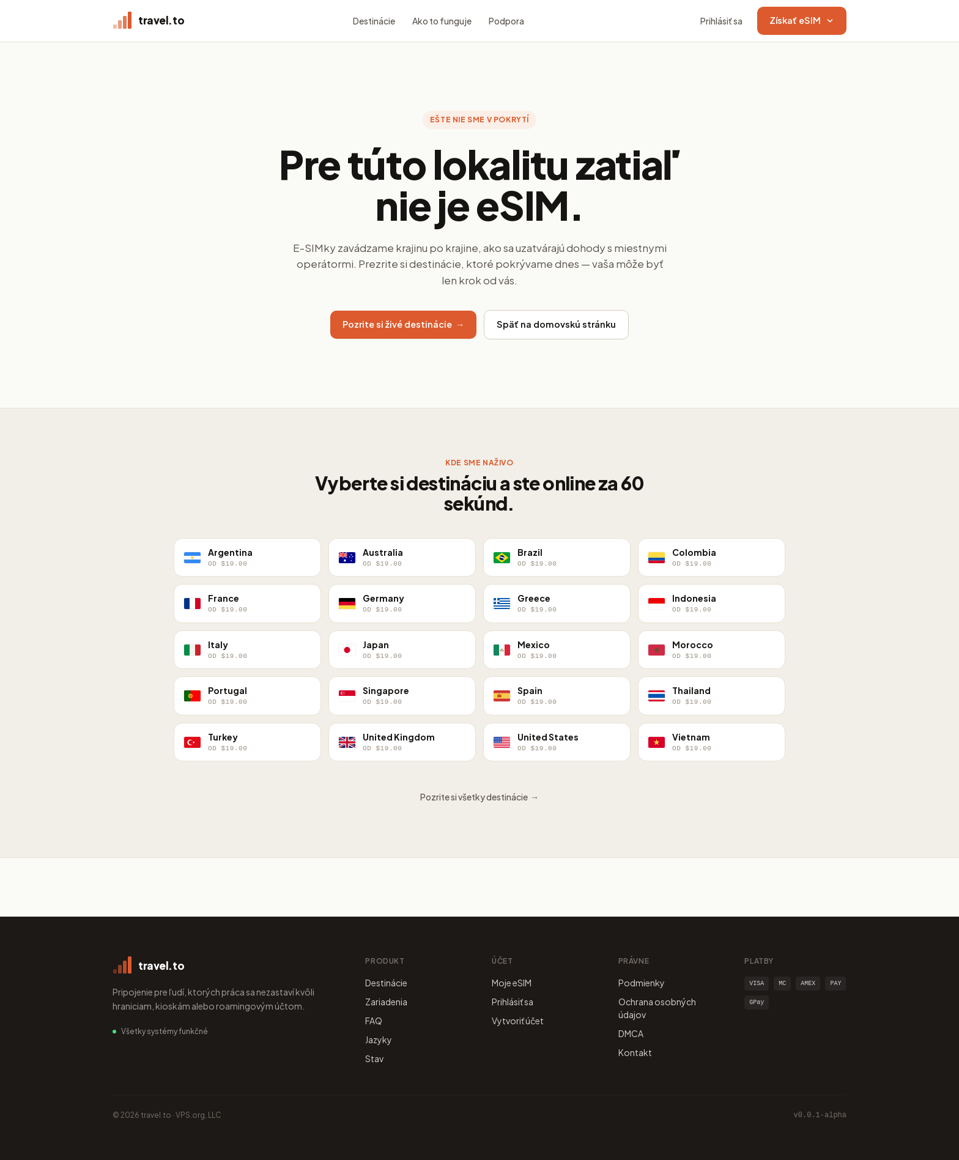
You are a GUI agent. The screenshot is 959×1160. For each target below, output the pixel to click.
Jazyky (378, 1039)
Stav (374, 1058)
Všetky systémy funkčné (164, 1031)
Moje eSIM (511, 982)
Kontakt (635, 1052)
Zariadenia (386, 1001)
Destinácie (374, 20)
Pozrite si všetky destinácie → (479, 796)
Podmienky (641, 982)
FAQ (373, 1020)
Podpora (506, 20)
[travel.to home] (148, 21)
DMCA (630, 1033)
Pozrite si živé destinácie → (403, 324)
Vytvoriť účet (518, 1020)
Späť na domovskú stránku (556, 324)
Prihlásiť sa (721, 20)
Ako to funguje (442, 20)
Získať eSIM (801, 20)
